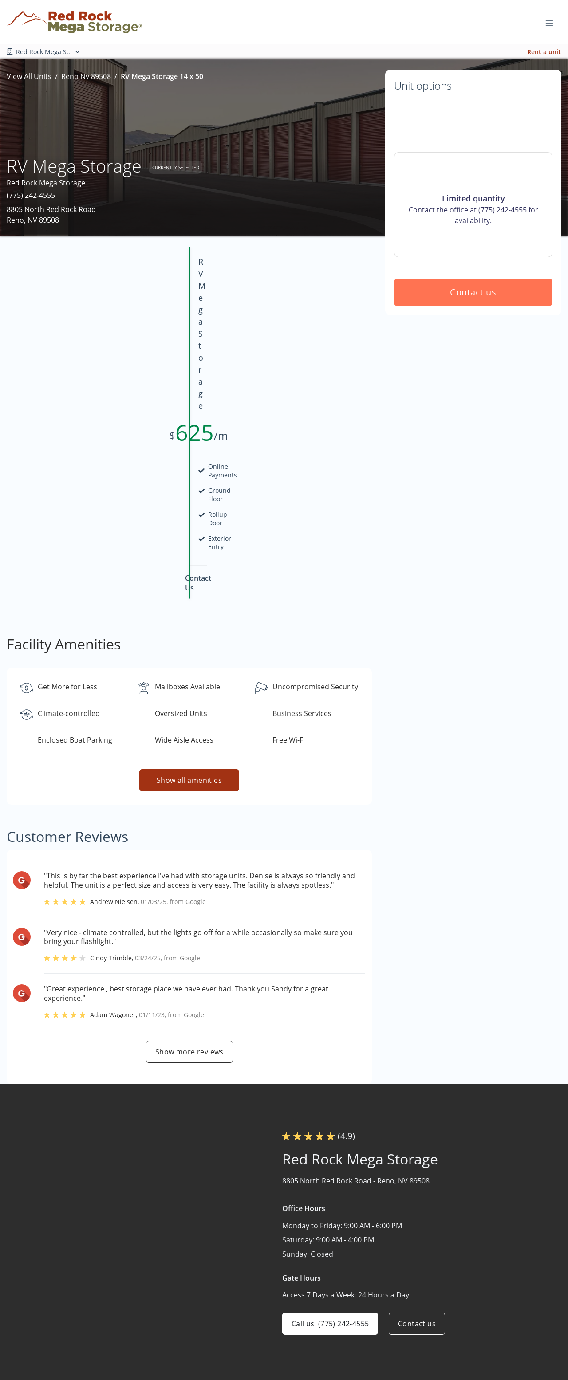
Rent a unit (544, 51)
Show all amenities (189, 622)
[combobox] (90, 1291)
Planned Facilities (380, 1331)
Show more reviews (189, 894)
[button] (25, 1320)
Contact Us (369, 1348)
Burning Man (479, 1296)
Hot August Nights (488, 1279)
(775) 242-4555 (31, 195)
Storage (364, 1279)
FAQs (466, 1348)
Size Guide (475, 1331)
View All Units (29, 76)
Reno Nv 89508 (86, 76)
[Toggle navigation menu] (553, 22)
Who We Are (372, 1314)
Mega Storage (374, 1296)
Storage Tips (478, 1314)
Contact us (473, 356)
